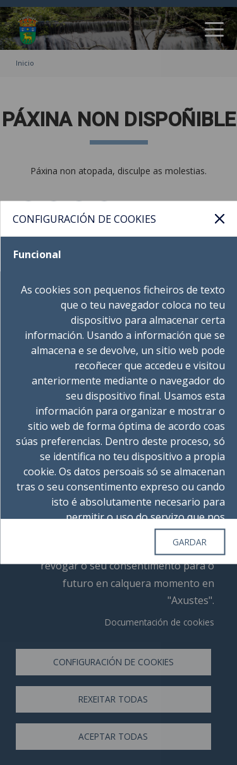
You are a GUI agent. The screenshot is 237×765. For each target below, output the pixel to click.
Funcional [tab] (37, 254)
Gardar (190, 541)
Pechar (219, 218)
